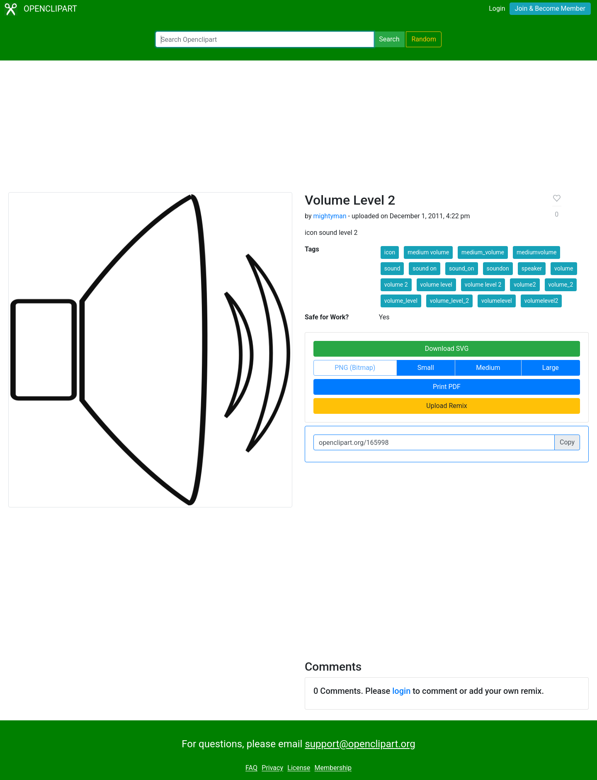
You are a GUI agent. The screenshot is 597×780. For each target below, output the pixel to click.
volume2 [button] (525, 284)
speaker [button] (532, 268)
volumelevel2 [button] (541, 300)
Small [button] (425, 368)
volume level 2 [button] (483, 284)
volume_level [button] (400, 300)
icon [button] (389, 252)
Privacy (272, 768)
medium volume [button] (428, 252)
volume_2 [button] (560, 284)
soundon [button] (498, 268)
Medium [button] (488, 368)
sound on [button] (425, 268)
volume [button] (563, 268)
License (298, 768)
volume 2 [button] (396, 284)
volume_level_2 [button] (449, 300)
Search (389, 39)
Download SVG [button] (447, 349)
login (401, 691)
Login (497, 8)
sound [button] (392, 268)
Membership (333, 768)
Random (423, 39)
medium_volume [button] (482, 252)
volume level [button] (436, 284)
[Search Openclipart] (264, 39)
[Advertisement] (298, 130)
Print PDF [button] (447, 387)
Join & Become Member (550, 8)
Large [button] (550, 368)
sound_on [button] (461, 268)
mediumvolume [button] (536, 252)
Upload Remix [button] (446, 406)
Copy (567, 442)
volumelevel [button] (496, 300)
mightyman (329, 216)
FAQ (251, 768)
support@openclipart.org (360, 744)
